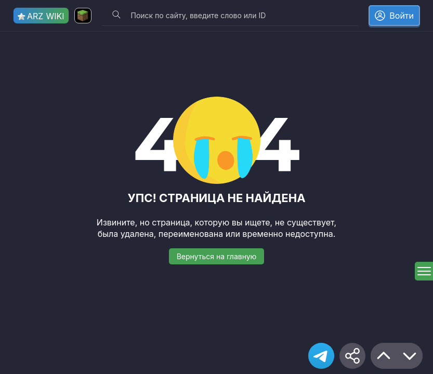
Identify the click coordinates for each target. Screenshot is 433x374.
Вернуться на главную (217, 256)
